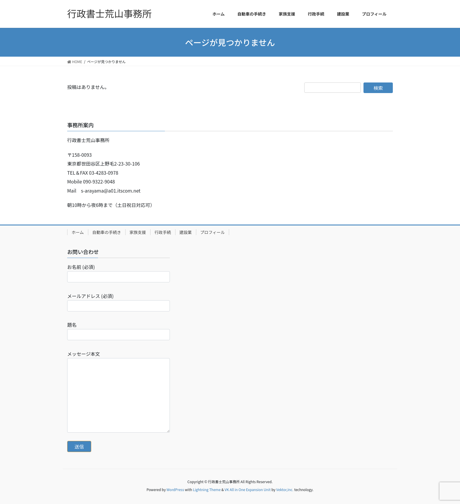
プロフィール (212, 232)
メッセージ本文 (118, 391)
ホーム (78, 232)
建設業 (186, 232)
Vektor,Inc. (284, 489)
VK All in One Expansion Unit (248, 489)
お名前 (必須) (118, 272)
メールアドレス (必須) (118, 301)
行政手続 (163, 232)
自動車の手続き (106, 232)
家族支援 (138, 232)
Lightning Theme (207, 489)
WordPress (175, 489)
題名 (118, 330)
